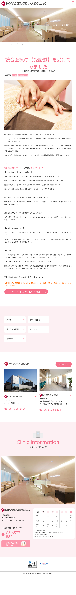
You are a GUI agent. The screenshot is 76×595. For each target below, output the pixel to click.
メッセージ (10, 319)
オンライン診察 (12, 329)
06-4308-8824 (17, 408)
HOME (6, 44)
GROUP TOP (63, 364)
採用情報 (9, 338)
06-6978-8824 (52, 409)
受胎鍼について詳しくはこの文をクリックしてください (23, 277)
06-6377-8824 (13, 535)
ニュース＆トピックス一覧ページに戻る (26, 292)
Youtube (33, 329)
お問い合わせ (35, 319)
